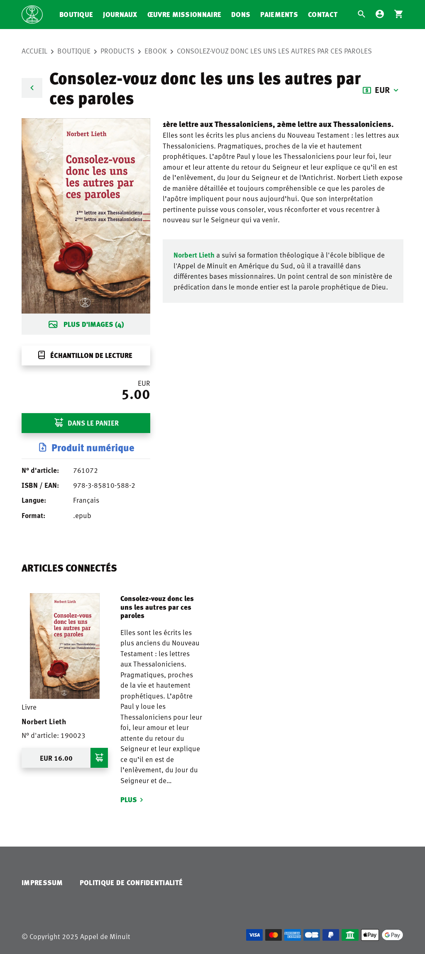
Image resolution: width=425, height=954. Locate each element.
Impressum (42, 882)
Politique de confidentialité (131, 882)
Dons (240, 14)
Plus (128, 799)
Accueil (34, 51)
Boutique (76, 14)
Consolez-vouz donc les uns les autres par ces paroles (274, 51)
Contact (322, 14)
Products (117, 51)
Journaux (120, 14)
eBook (155, 51)
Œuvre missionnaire (184, 14)
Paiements (279, 14)
